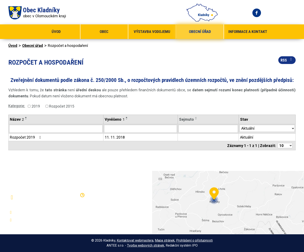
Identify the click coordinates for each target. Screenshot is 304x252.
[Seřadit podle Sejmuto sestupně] (196, 119)
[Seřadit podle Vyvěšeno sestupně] (127, 119)
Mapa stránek (165, 240)
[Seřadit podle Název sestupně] (26, 119)
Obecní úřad (200, 31)
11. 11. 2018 (115, 137)
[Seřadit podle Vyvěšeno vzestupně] (127, 117)
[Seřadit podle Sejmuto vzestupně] (196, 117)
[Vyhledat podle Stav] (267, 128)
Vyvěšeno (115, 119)
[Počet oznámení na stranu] (285, 145)
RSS (287, 59)
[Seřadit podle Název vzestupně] (26, 117)
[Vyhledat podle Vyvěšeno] (140, 129)
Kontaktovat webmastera (135, 240)
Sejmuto (186, 119)
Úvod (56, 31)
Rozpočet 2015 (61, 106)
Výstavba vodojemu (152, 31)
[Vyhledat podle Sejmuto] (208, 129)
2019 (36, 106)
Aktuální (246, 137)
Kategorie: (16, 106)
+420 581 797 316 (31, 212)
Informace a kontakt (247, 31)
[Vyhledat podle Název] (56, 129)
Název (17, 119)
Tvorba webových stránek (145, 245)
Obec (104, 31)
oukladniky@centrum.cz (34, 220)
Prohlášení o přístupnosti (194, 240)
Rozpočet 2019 (26, 137)
